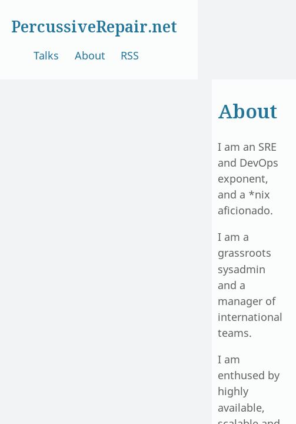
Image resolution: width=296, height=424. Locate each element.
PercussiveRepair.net (94, 26)
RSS (130, 55)
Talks (46, 55)
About (90, 55)
